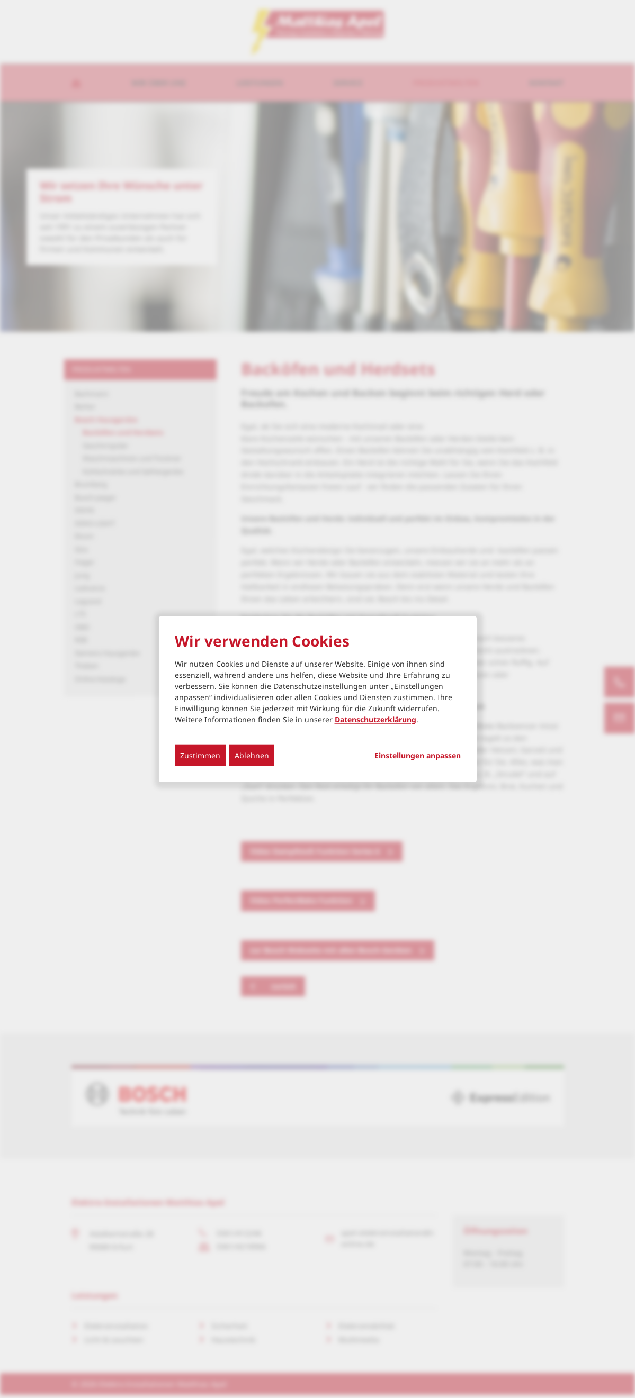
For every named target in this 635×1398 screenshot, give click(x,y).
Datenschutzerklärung (375, 719)
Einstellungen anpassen (417, 755)
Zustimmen (200, 755)
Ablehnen (252, 755)
